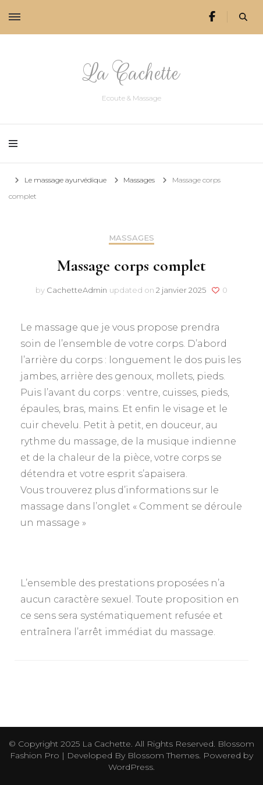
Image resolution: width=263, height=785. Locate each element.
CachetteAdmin (77, 290)
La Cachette (131, 73)
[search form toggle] (243, 17)
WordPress (130, 767)
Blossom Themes (163, 755)
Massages (131, 238)
